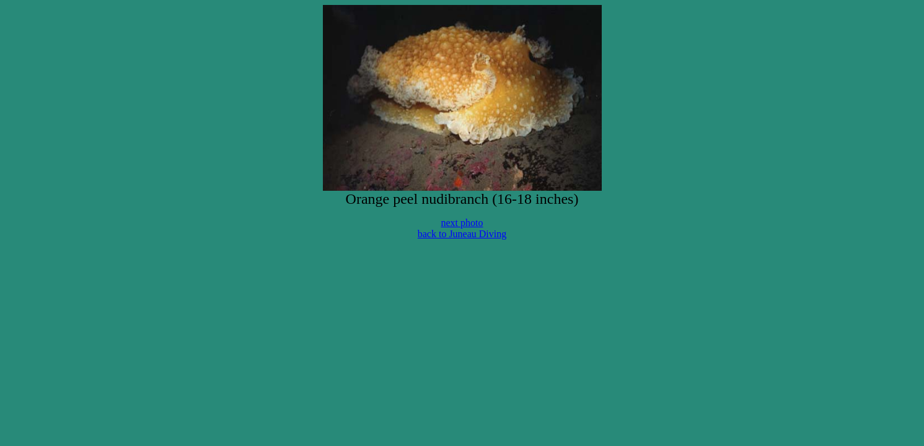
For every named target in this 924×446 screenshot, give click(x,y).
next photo (462, 222)
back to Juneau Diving (462, 234)
